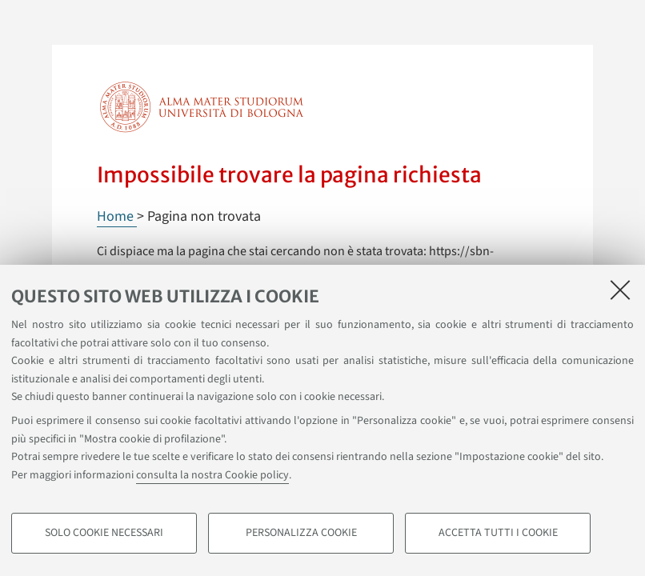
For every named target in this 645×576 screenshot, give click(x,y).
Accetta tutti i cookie (498, 533)
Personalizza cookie (301, 533)
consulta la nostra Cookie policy (212, 475)
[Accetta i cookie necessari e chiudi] (620, 289)
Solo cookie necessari (104, 533)
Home (117, 216)
